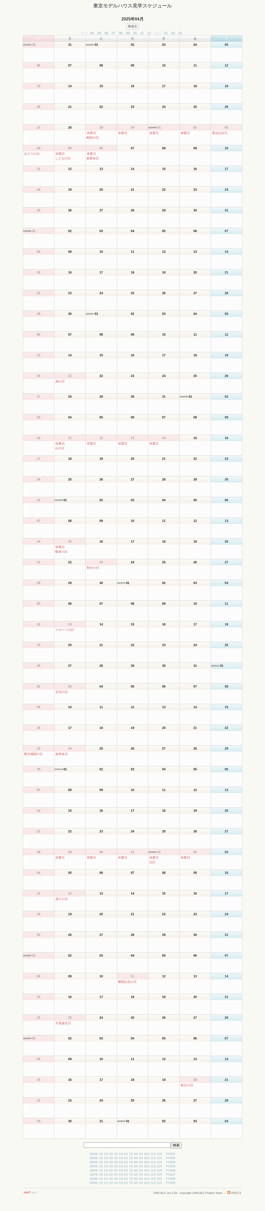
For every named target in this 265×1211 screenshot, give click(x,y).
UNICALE (159, 1192)
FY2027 (170, 1174)
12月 (159, 1154)
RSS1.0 (234, 1192)
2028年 (94, 1178)
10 (135, 33)
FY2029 (170, 1183)
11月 (153, 1154)
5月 (121, 1154)
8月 (136, 1154)
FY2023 (170, 1158)
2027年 (94, 1174)
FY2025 (170, 1166)
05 (99, 33)
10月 (146, 1154)
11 (142, 33)
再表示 (132, 26)
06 (106, 33)
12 (149, 33)
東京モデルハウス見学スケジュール (132, 6)
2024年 (94, 1162)
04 (92, 33)
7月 (131, 1154)
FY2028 (170, 1178)
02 (173, 33)
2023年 (94, 1158)
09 (128, 33)
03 (180, 33)
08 (120, 33)
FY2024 (170, 1162)
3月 (111, 1154)
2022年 (94, 1154)
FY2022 (170, 1154)
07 (113, 33)
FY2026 (170, 1170)
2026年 (94, 1170)
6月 (126, 1154)
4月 (116, 1154)
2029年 (94, 1183)
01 (166, 33)
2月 (106, 1154)
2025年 (94, 1166)
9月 (141, 1154)
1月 (101, 1154)
